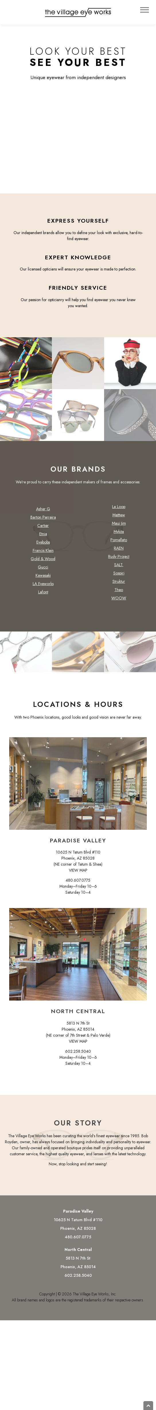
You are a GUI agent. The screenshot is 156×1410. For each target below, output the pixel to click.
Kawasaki (43, 578)
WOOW (118, 601)
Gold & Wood (43, 561)
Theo (118, 592)
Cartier (43, 528)
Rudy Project (118, 559)
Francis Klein (43, 553)
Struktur (118, 584)
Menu (145, 10)
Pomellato (118, 543)
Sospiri (118, 576)
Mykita (119, 534)
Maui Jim (119, 526)
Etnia (43, 537)
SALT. (118, 567)
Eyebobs (43, 545)
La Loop (118, 509)
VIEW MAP (78, 873)
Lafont (43, 595)
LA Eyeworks (43, 586)
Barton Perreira (43, 520)
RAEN (119, 551)
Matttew (118, 518)
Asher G (43, 512)
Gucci (43, 570)
